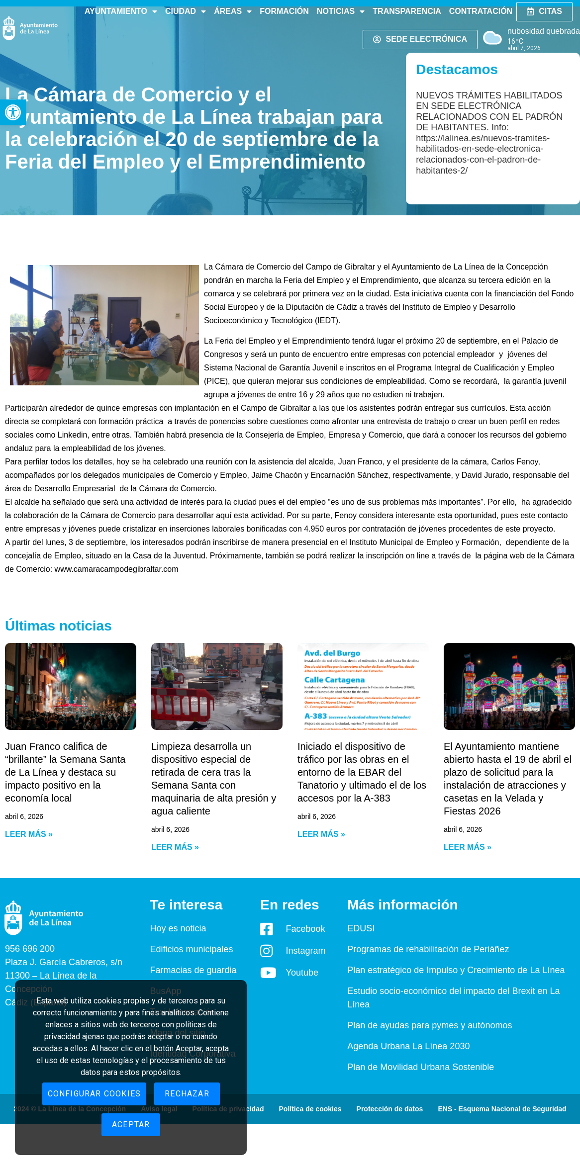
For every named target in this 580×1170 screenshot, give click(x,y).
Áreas (233, 11)
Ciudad (185, 11)
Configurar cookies (94, 1093)
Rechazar (187, 1093)
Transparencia (407, 11)
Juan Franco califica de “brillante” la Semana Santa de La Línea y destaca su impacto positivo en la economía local (65, 772)
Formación (284, 11)
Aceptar (131, 1124)
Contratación (480, 11)
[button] (13, 112)
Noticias (341, 11)
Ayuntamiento (121, 11)
